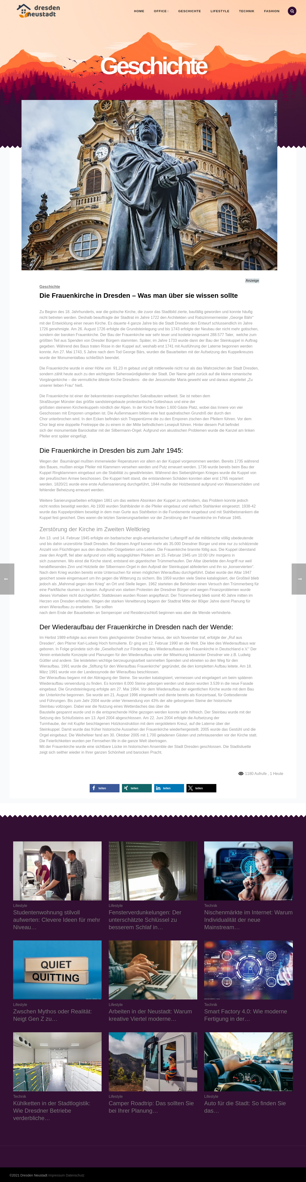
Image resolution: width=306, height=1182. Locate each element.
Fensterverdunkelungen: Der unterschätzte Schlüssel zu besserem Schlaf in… (145, 919)
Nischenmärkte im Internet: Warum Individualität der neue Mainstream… (248, 919)
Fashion (272, 11)
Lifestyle (220, 11)
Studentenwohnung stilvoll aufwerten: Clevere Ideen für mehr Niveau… (56, 919)
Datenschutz (75, 1175)
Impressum (56, 1175)
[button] (105, 788)
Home (139, 11)
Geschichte (189, 11)
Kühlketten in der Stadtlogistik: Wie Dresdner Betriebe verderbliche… (51, 1110)
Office (160, 11)
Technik (247, 11)
